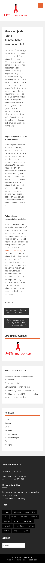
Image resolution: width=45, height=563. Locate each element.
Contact (8, 419)
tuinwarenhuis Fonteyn (14, 250)
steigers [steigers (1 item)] (7, 521)
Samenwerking (11, 434)
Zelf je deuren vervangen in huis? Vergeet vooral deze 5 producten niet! (16, 322)
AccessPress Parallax (30, 560)
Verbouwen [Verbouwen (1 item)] (28, 521)
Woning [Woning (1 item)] (6, 530)
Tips (6, 441)
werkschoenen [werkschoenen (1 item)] (20, 526)
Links (7, 427)
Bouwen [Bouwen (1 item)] (6, 512)
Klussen (10, 303)
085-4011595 (19, 479)
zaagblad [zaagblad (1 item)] (24, 530)
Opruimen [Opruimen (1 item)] (23, 517)
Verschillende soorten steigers (18, 387)
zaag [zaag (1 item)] (15, 530)
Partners (8, 430)
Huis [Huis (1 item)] (5, 517)
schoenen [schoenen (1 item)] (34, 517)
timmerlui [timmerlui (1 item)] (17, 521)
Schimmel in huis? (12, 383)
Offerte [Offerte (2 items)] (13, 517)
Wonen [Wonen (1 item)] (31, 526)
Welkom (8, 445)
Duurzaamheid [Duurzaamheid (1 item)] (30, 512)
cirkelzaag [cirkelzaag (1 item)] (17, 512)
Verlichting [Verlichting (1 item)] (7, 526)
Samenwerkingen (12, 438)
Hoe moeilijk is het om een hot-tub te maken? (16, 311)
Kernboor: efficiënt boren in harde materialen (20, 492)
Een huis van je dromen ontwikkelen (20, 390)
